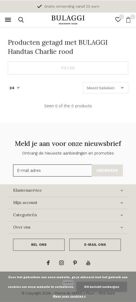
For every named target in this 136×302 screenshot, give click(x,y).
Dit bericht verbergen (101, 287)
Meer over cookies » (69, 296)
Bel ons (39, 245)
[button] (8, 19)
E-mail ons (95, 245)
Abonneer (107, 170)
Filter (68, 68)
